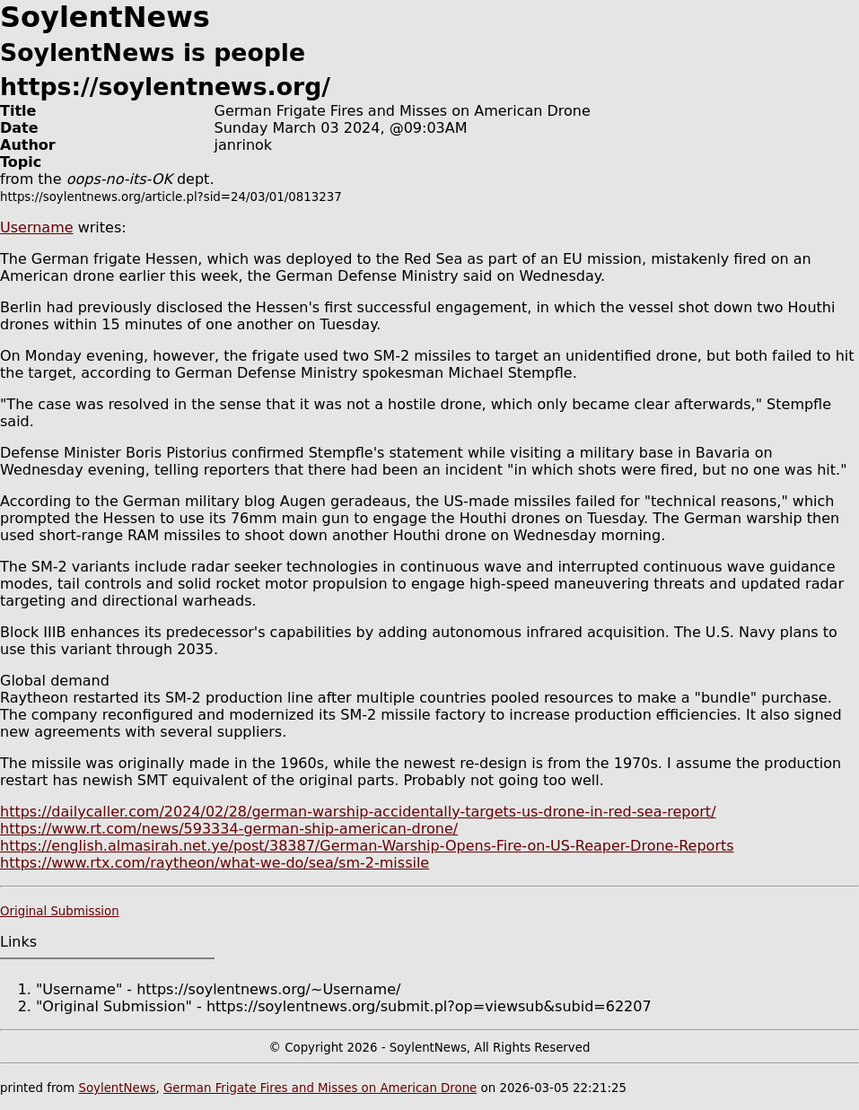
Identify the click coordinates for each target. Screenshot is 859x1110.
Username (37, 227)
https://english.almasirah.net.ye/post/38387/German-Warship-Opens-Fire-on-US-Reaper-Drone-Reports (367, 845)
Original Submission (59, 911)
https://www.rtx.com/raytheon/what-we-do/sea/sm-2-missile (214, 862)
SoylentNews (116, 1088)
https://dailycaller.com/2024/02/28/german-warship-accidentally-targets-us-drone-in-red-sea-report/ (358, 811)
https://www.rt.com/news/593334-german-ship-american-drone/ (229, 828)
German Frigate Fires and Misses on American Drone (320, 1088)
